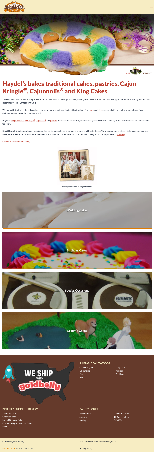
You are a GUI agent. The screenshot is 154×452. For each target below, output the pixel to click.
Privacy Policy (85, 448)
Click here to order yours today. (16, 141)
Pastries (119, 371)
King (13, 120)
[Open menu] (150, 6)
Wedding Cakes (9, 413)
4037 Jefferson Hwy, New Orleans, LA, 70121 (100, 441)
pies (99, 110)
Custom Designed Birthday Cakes (17, 423)
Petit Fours (120, 374)
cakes (91, 110)
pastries (53, 120)
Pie (80, 377)
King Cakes (120, 367)
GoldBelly (121, 134)
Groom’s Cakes (9, 416)
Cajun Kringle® (86, 367)
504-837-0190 (9, 448)
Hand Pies (6, 426)
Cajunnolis (41, 120)
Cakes (18, 120)
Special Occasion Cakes (12, 420)
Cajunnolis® (84, 371)
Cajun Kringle (28, 120)
